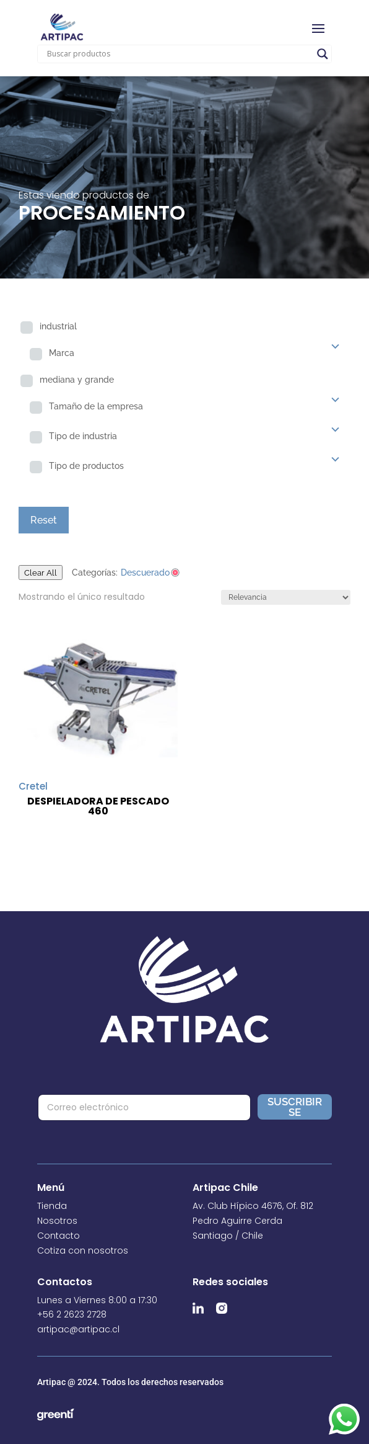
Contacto (58, 1235)
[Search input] (179, 54)
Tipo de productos (86, 466)
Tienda (52, 1206)
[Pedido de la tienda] (285, 597)
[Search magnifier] (322, 54)
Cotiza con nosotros (82, 1250)
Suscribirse (294, 1106)
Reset (43, 520)
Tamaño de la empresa (96, 406)
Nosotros (57, 1220)
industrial (58, 326)
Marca (61, 353)
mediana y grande (77, 380)
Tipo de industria (83, 436)
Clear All (40, 572)
